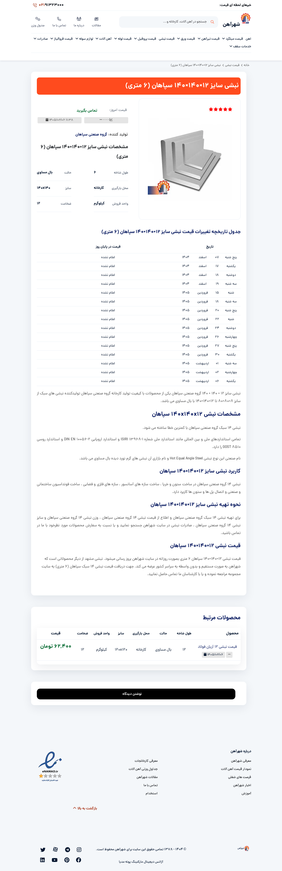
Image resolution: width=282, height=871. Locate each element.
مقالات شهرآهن (147, 775)
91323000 (47, 6)
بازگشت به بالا (84, 807)
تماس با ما (60, 21)
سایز (68, 186)
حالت (67, 171)
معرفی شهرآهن (241, 759)
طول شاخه (121, 171)
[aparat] (67, 847)
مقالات (97, 21)
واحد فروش (120, 202)
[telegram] (74, 847)
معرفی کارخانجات (146, 759)
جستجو (212, 21)
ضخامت (66, 202)
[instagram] (81, 847)
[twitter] (61, 847)
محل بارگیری (120, 186)
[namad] (50, 764)
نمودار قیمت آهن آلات (236, 767)
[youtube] (41, 847)
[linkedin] (81, 855)
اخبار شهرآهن (242, 783)
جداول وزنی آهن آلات (143, 767)
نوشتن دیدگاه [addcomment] (134, 691)
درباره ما (80, 21)
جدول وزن (38, 21)
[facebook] (54, 847)
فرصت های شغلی (239, 775)
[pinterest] (47, 847)
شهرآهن (229, 23)
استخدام (152, 792)
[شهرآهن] (245, 21)
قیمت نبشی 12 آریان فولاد (217, 645)
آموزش (246, 792)
